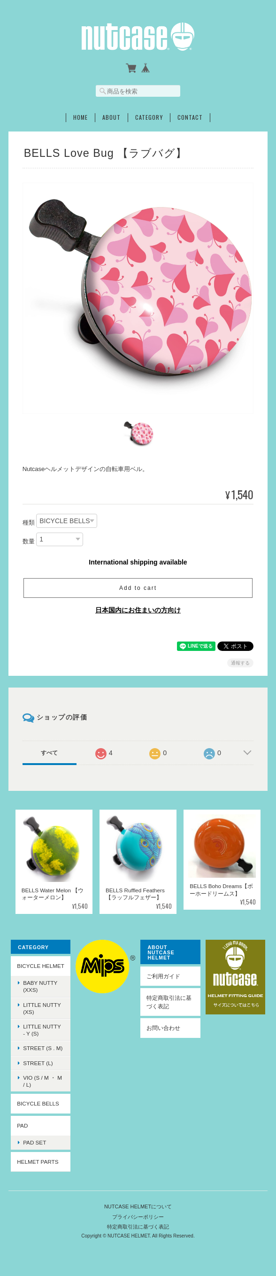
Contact (190, 117)
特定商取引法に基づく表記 (169, 1002)
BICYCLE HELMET (40, 966)
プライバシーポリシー (138, 1217)
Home (80, 117)
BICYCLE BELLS (38, 1103)
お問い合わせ (163, 1028)
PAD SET (34, 1142)
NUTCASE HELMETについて (138, 1206)
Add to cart (138, 588)
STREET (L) (38, 1063)
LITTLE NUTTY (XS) (42, 1008)
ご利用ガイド (163, 976)
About (111, 117)
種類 (29, 522)
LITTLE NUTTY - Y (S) (42, 1029)
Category (149, 117)
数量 (29, 541)
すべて (49, 753)
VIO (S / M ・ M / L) (42, 1081)
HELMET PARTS (37, 1162)
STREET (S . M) (42, 1048)
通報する (240, 662)
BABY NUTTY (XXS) (40, 986)
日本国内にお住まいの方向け (138, 610)
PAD (22, 1125)
